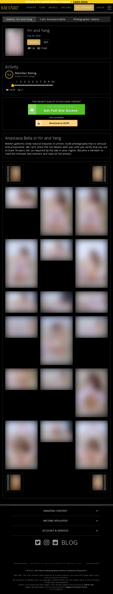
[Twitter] (38, 542)
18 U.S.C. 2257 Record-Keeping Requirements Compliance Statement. (56, 570)
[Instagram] (46, 542)
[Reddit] (55, 542)
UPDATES (31, 7)
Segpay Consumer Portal (76, 587)
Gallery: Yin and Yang (19, 19)
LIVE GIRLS (66, 7)
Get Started (84, 7)
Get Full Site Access (55, 109)
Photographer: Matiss (86, 19)
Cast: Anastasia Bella (52, 19)
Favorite (33, 42)
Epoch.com (89, 585)
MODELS (53, 7)
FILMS (42, 7)
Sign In (100, 7)
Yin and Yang (38, 30)
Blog (69, 542)
